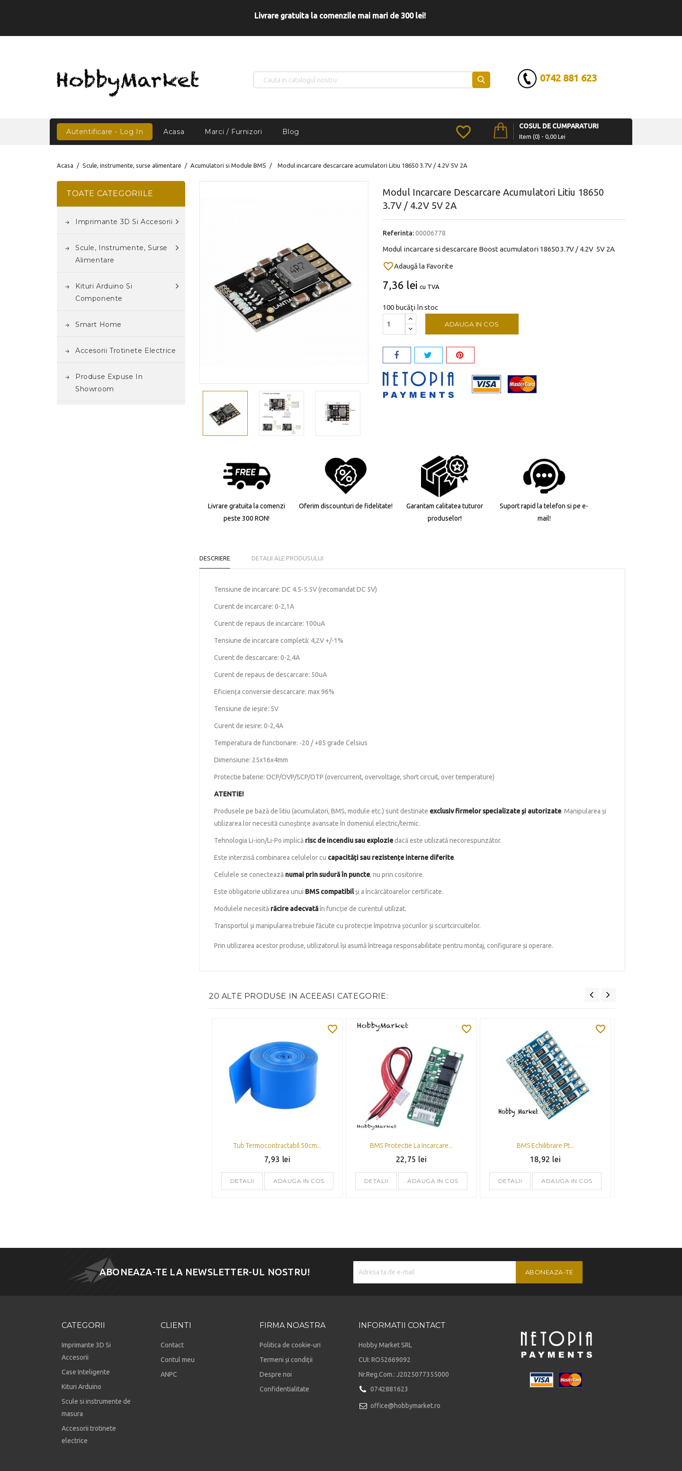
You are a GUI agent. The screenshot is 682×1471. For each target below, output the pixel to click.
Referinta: (398, 233)
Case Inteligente (86, 1372)
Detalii (242, 1180)
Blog (290, 131)
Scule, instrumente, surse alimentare (127, 253)
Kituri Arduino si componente (127, 291)
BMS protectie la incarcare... (411, 1145)
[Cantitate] (394, 324)
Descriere (214, 558)
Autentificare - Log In (104, 131)
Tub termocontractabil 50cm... (277, 1145)
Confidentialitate (284, 1389)
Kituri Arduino (81, 1386)
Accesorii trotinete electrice (125, 350)
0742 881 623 (566, 77)
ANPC (169, 1374)
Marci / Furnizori (233, 131)
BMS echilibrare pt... (545, 1145)
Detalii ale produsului (287, 558)
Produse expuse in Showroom (109, 382)
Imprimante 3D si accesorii (127, 222)
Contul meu (178, 1359)
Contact (172, 1345)
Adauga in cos (472, 324)
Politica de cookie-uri (290, 1345)
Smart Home (98, 324)
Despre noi (276, 1374)
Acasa (173, 131)
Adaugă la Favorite (418, 266)
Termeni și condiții (286, 1359)
